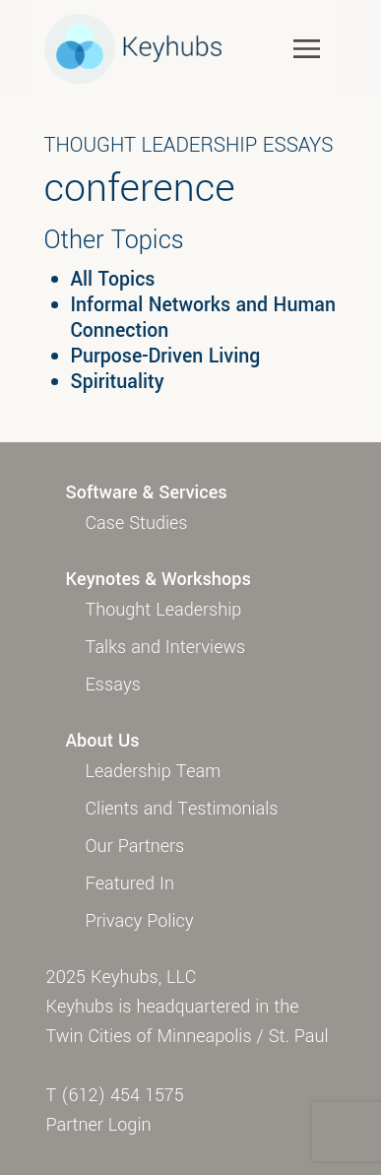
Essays (113, 684)
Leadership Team (154, 771)
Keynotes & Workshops (158, 579)
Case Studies (137, 523)
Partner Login (99, 1125)
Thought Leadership (164, 609)
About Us (103, 740)
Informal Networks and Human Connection (203, 318)
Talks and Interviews (166, 647)
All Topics (113, 280)
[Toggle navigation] (306, 47)
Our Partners (135, 846)
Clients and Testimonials (182, 808)
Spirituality (117, 382)
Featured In (130, 883)
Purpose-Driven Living (166, 356)
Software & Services (146, 492)
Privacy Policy (140, 921)
